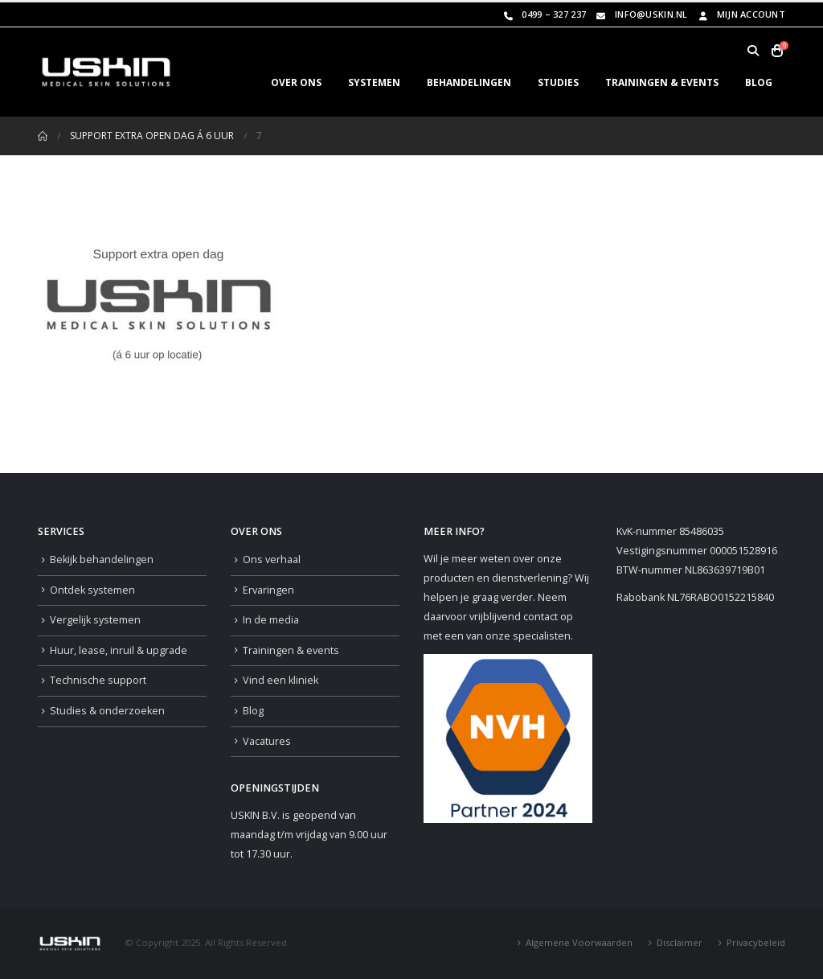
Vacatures (267, 741)
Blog (253, 711)
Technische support (98, 680)
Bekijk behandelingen (102, 559)
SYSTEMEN (374, 82)
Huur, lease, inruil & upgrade (118, 650)
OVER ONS (296, 82)
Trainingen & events (291, 650)
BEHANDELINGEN (469, 82)
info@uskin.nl (641, 14)
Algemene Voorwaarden (579, 942)
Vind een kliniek (280, 680)
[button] (753, 50)
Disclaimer (679, 942)
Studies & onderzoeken (107, 711)
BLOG (758, 82)
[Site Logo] (106, 72)
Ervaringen (268, 590)
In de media (271, 620)
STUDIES (558, 82)
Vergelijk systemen (95, 620)
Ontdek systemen (92, 590)
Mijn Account (740, 14)
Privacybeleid (756, 942)
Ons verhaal (272, 559)
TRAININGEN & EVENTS (662, 82)
